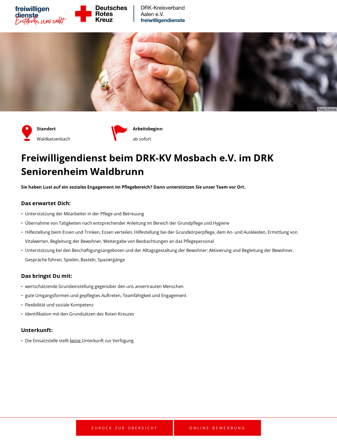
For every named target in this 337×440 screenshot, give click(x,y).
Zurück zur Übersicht (124, 427)
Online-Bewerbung (217, 427)
